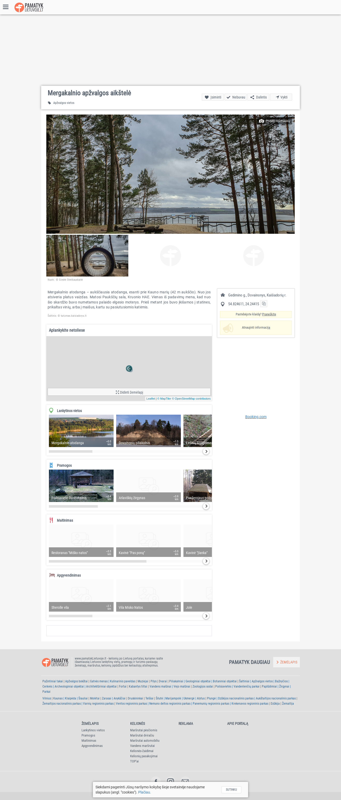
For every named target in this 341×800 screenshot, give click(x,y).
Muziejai (143, 681)
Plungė (211, 698)
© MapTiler (164, 398)
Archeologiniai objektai (69, 686)
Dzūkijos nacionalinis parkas (236, 698)
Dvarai (163, 681)
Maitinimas (88, 740)
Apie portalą (237, 723)
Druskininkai (135, 698)
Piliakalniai (176, 681)
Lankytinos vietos (93, 730)
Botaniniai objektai (225, 681)
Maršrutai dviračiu (142, 735)
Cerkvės (47, 686)
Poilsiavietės (223, 686)
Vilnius (46, 698)
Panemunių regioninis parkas (211, 703)
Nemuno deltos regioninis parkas (169, 703)
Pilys (154, 681)
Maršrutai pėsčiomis (143, 730)
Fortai (123, 686)
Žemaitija (288, 703)
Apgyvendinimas (92, 746)
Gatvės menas (99, 681)
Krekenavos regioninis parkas (250, 703)
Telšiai (149, 698)
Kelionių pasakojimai (144, 756)
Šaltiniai (244, 681)
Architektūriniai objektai (101, 686)
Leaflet (150, 398)
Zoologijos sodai (202, 686)
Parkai (46, 691)
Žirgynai (284, 686)
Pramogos (88, 735)
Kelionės (137, 723)
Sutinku (231, 789)
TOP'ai (134, 761)
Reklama (186, 723)
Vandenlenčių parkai (247, 686)
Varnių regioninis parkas (98, 703)
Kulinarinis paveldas (122, 681)
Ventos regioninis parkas (131, 703)
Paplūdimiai (269, 686)
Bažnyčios (281, 681)
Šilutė (159, 698)
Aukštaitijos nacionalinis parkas (276, 698)
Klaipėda (70, 698)
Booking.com (255, 417)
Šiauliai (83, 698)
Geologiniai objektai (198, 681)
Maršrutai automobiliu (144, 740)
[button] (170, 174)
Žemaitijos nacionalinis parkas (61, 703)
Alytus (201, 698)
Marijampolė (173, 698)
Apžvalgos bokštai (76, 681)
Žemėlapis (90, 723)
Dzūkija (275, 703)
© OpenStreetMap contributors (191, 398)
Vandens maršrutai (142, 746)
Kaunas (58, 698)
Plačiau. (144, 792)
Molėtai (95, 698)
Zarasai (106, 698)
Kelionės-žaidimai (141, 751)
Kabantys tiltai (138, 686)
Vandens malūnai (160, 686)
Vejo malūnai (182, 686)
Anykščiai (119, 698)
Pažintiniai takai (52, 681)
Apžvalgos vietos (262, 681)
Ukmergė (189, 698)
